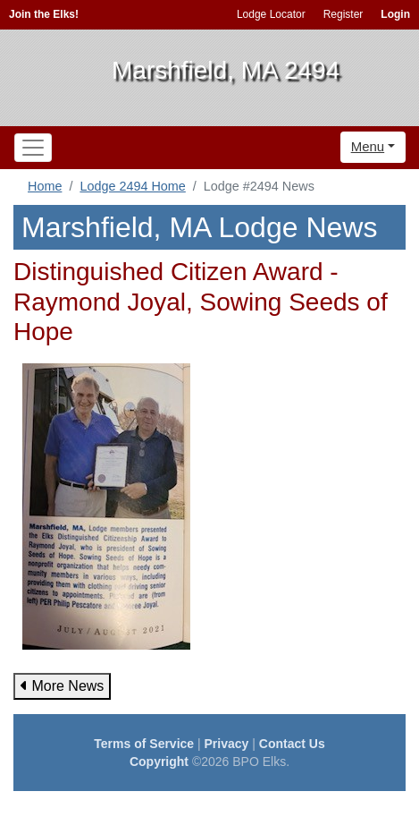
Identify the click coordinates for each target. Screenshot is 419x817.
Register (343, 14)
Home (45, 186)
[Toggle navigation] (33, 147)
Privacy (227, 743)
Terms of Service (144, 743)
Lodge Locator (271, 14)
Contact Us (292, 743)
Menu (368, 146)
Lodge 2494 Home (132, 186)
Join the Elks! (44, 14)
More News (62, 686)
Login (395, 14)
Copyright (159, 761)
